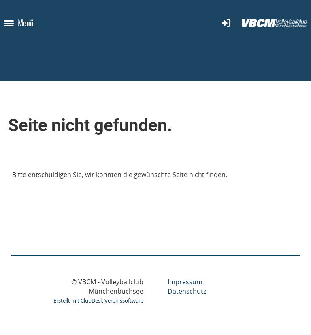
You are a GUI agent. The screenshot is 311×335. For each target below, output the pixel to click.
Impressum (185, 281)
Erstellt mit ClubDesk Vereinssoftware (98, 300)
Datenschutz (187, 291)
